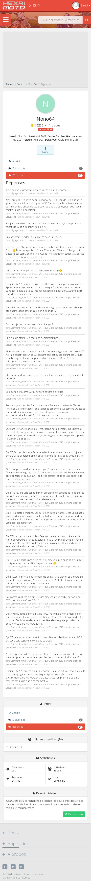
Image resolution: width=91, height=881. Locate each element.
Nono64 (44, 193)
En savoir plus (74, 814)
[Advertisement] (45, 58)
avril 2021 (46, 277)
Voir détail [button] (45, 129)
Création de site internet (16, 877)
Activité (14, 161)
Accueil (9, 84)
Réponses (45, 175)
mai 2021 (54, 193)
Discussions (45, 168)
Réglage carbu (17, 193)
